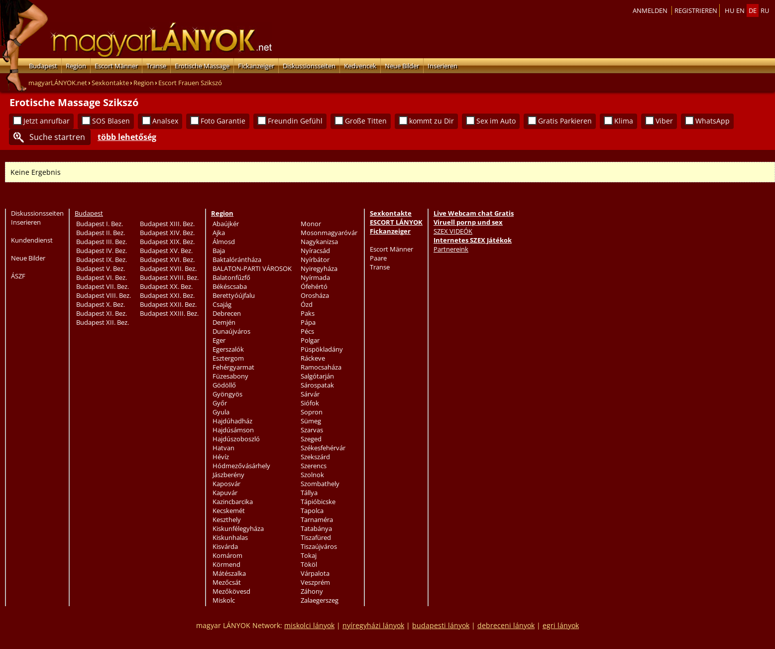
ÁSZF (18, 275)
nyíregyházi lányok (373, 625)
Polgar (310, 340)
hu (729, 10)
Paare (378, 258)
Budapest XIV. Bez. (167, 232)
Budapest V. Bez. (100, 268)
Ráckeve (313, 358)
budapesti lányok (440, 625)
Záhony (312, 591)
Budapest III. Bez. (101, 241)
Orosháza (315, 295)
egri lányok (561, 625)
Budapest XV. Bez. (166, 250)
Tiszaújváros (319, 546)
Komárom (227, 555)
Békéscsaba (230, 286)
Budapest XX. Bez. (166, 286)
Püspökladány (322, 349)
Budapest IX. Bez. (101, 259)
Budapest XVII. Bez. (168, 268)
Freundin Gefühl (295, 121)
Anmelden (650, 10)
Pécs (307, 331)
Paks (308, 313)
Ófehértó (314, 286)
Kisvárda (225, 546)
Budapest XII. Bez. (102, 322)
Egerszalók (228, 349)
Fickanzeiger (256, 65)
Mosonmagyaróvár (329, 232)
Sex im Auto (496, 121)
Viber (664, 121)
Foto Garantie (223, 121)
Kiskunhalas (230, 537)
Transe (156, 65)
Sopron (312, 411)
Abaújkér (226, 223)
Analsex (165, 121)
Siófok (310, 402)
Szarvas (312, 429)
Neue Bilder (402, 65)
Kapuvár (225, 492)
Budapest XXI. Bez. (167, 295)
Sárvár (310, 393)
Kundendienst (32, 240)
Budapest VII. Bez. (102, 286)
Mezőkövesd (231, 591)
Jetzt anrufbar (46, 121)
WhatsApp (712, 121)
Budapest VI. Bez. (101, 277)
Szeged (311, 438)
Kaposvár (226, 483)
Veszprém (315, 582)
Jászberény (228, 474)
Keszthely (227, 519)
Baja (219, 250)
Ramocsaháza (321, 367)
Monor (311, 223)
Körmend (226, 564)
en (740, 10)
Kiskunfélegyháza (238, 528)
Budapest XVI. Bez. (167, 259)
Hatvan (223, 447)
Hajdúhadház (232, 420)
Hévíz (221, 456)
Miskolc (224, 600)
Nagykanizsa (319, 241)
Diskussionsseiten (309, 65)
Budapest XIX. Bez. (167, 241)
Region (76, 65)
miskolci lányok (309, 625)
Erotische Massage (202, 65)
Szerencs (314, 465)
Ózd (307, 304)
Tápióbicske (318, 501)
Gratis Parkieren (565, 121)
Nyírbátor (315, 259)
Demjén (224, 322)
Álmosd (224, 241)
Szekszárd (315, 456)
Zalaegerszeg (319, 600)
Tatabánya (316, 528)
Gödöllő (224, 385)
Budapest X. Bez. (100, 304)
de (753, 10)
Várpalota (315, 573)
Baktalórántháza (237, 259)
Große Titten (366, 121)
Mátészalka (229, 573)
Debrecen (227, 313)
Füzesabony (230, 376)
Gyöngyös (227, 393)
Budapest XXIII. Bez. (169, 313)
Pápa (308, 322)
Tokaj (309, 555)
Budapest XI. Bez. (101, 313)
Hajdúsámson (233, 429)
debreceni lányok (506, 625)
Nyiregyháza (319, 268)
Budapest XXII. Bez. (168, 304)
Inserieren (442, 65)
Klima (623, 121)
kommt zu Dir (431, 121)
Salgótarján (317, 376)
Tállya (309, 492)
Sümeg (311, 420)
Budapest (43, 65)
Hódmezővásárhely (241, 465)
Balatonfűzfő (231, 277)
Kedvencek (360, 65)
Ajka (219, 232)
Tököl (309, 564)
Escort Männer (116, 65)
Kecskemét (229, 510)
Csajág (222, 304)
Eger (219, 340)
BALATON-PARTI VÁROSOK (252, 268)
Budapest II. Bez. (100, 232)
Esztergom (228, 358)
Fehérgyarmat (233, 367)
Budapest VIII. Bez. (103, 295)
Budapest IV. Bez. (101, 250)
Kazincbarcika (233, 501)
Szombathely (320, 483)
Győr (220, 402)
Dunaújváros (231, 331)
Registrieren (695, 10)
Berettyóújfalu (234, 295)
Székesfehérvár (323, 447)
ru (765, 10)
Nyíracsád (315, 250)
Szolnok (312, 474)
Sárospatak (317, 385)
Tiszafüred (316, 537)
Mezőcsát (227, 582)
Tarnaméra (317, 519)
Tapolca (312, 510)
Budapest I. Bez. (99, 223)
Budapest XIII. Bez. (167, 223)
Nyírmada (315, 277)
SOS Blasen (111, 121)
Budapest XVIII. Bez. (169, 277)
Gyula (221, 411)
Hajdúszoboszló (236, 438)
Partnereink (451, 249)
